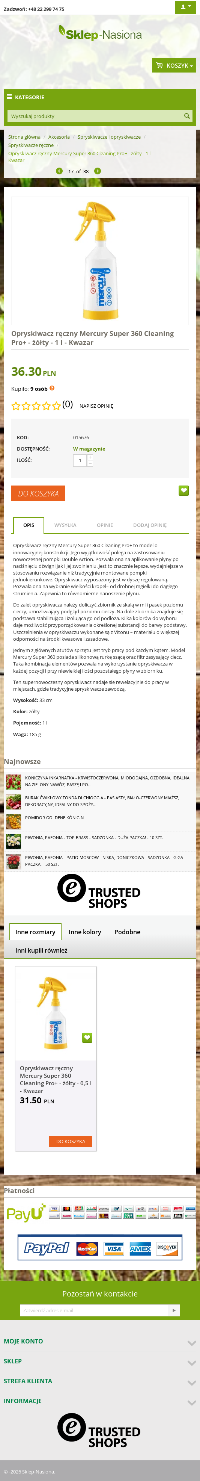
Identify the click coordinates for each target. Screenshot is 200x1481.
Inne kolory (85, 932)
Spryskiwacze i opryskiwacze (109, 136)
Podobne (127, 932)
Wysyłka (65, 525)
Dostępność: (33, 448)
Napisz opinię (96, 405)
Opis (28, 525)
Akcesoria (59, 136)
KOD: (23, 437)
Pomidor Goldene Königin (54, 817)
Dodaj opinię (150, 525)
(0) (67, 404)
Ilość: (24, 460)
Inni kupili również (41, 950)
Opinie (105, 525)
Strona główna (24, 136)
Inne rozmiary (35, 932)
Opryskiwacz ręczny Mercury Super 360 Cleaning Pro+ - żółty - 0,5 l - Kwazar (56, 1079)
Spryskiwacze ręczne (31, 145)
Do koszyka (38, 493)
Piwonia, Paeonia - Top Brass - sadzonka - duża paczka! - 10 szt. (94, 837)
